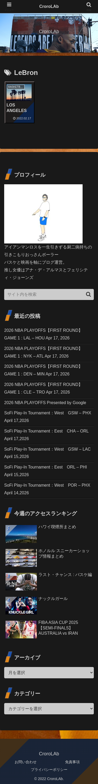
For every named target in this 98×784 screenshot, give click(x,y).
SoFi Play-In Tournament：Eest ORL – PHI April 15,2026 (45, 468)
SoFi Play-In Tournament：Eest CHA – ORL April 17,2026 (46, 432)
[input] (49, 292)
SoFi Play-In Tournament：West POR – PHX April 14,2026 (47, 487)
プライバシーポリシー (49, 767)
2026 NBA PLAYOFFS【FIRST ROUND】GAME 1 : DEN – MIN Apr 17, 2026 (43, 368)
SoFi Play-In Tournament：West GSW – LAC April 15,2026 (47, 450)
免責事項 (72, 759)
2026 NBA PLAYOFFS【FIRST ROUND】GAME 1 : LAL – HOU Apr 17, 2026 (43, 332)
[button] (88, 292)
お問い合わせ (26, 759)
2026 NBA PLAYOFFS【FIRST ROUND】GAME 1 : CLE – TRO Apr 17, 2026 (43, 386)
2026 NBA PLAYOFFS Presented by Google (45, 400)
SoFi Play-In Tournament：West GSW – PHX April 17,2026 (47, 414)
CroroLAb (49, 6)
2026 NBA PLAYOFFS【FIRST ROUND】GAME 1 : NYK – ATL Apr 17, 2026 (43, 350)
